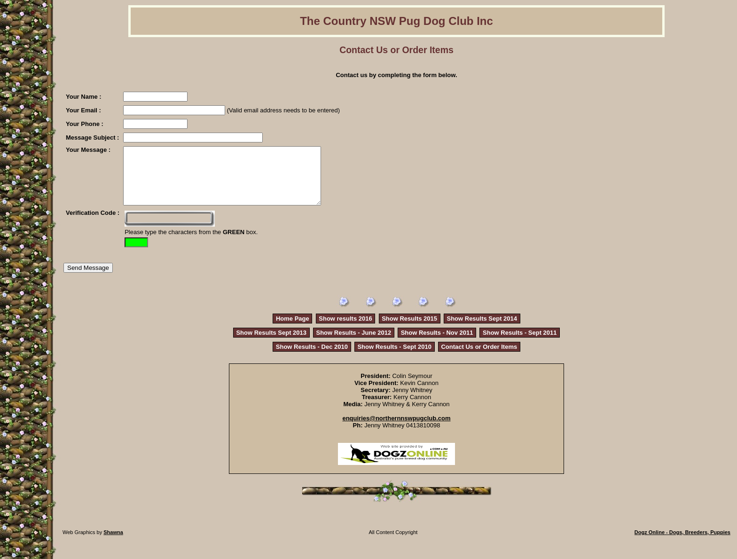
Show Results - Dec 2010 (312, 358)
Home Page (292, 329)
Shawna (113, 543)
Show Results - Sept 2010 (394, 358)
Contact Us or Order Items (479, 358)
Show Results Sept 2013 (271, 343)
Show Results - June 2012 (354, 343)
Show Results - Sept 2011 (520, 343)
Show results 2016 (345, 329)
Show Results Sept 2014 (482, 329)
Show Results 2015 (409, 329)
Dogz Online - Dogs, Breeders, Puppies (682, 543)
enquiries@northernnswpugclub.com (396, 429)
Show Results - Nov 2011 (437, 343)
